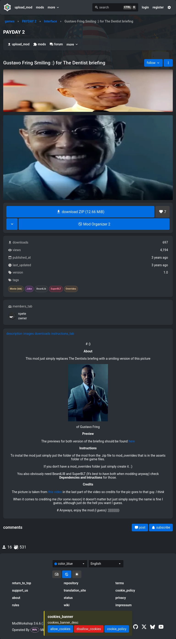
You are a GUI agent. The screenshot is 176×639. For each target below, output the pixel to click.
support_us (20, 590)
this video (55, 492)
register (158, 7)
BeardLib (41, 289)
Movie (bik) (16, 289)
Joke (29, 289)
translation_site (75, 590)
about (16, 598)
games (9, 21)
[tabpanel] (88, 427)
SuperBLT (56, 289)
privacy (121, 598)
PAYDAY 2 (29, 21)
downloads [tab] (42, 333)
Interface (50, 21)
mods (40, 7)
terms (120, 583)
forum (56, 44)
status (68, 598)
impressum (124, 605)
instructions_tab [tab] (62, 333)
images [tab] (28, 333)
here (132, 441)
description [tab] (14, 333)
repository (71, 583)
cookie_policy (125, 590)
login (145, 7)
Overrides (71, 289)
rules (15, 605)
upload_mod (23, 7)
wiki (66, 605)
